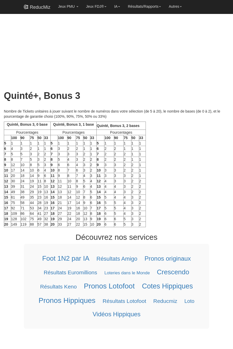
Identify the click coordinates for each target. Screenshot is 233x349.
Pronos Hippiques (67, 300)
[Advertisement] (114, 49)
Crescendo (173, 272)
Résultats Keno (58, 287)
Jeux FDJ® (96, 6)
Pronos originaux (168, 258)
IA (117, 6)
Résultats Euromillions (70, 272)
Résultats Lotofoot (124, 301)
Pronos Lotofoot (109, 286)
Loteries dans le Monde (127, 272)
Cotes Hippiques (167, 286)
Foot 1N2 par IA (65, 258)
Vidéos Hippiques (116, 314)
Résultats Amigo (116, 259)
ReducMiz (37, 7)
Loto (189, 301)
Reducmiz (165, 301)
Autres (175, 6)
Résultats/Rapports (144, 6)
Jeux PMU (68, 6)
